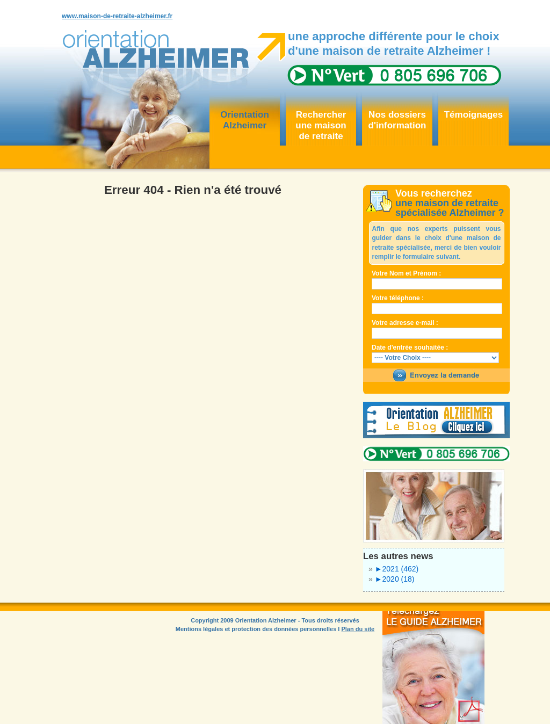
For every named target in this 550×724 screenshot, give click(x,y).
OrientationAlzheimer (244, 120)
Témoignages (473, 115)
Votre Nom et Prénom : (406, 273)
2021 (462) (397, 568)
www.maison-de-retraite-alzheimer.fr (117, 16)
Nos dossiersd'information (397, 120)
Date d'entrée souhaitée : (410, 347)
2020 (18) (395, 579)
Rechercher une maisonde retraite (320, 125)
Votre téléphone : (398, 298)
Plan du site (357, 629)
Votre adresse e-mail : (405, 323)
